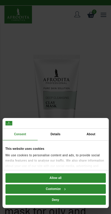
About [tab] (90, 134)
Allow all (55, 178)
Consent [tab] (20, 134)
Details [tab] (56, 134)
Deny (55, 200)
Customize (56, 189)
